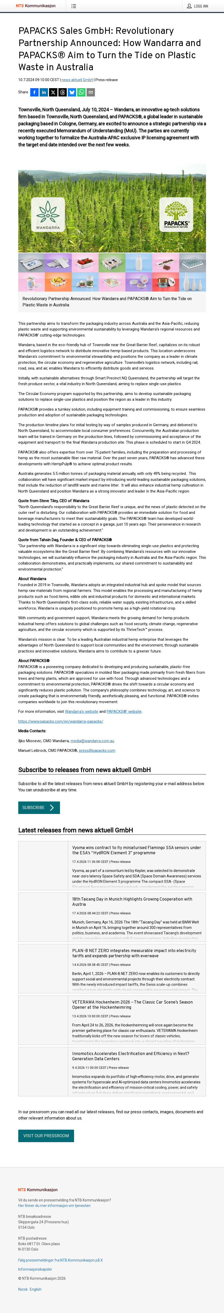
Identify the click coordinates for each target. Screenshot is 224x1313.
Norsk (23, 1289)
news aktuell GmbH (77, 80)
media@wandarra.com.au (92, 741)
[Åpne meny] (74, 6)
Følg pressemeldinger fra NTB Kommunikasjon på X (60, 1260)
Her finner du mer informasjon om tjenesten (54, 1206)
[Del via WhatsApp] (81, 93)
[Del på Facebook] (34, 93)
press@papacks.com (97, 750)
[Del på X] (53, 93)
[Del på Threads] (62, 93)
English (35, 1289)
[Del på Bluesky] (72, 93)
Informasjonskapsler (35, 1269)
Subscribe (39, 808)
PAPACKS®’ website (124, 711)
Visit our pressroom (46, 1135)
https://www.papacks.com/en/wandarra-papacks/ (60, 721)
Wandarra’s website (81, 711)
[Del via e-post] (91, 93)
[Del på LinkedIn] (44, 93)
